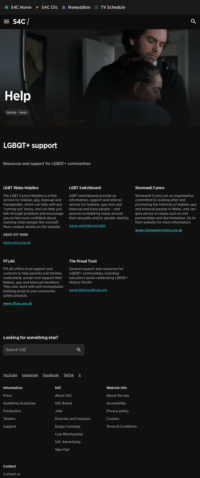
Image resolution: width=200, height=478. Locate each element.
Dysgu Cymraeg (67, 426)
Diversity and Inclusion (73, 419)
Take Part (62, 450)
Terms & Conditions (121, 426)
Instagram (30, 375)
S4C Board (63, 403)
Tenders (9, 419)
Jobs (58, 411)
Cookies (112, 419)
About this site (117, 396)
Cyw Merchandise (69, 434)
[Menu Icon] (6, 22)
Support (9, 426)
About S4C (63, 396)
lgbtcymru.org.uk (17, 243)
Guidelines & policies (19, 403)
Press (7, 396)
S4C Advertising (68, 442)
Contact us (11, 474)
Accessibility (116, 403)
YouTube (10, 375)
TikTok (69, 375)
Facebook (51, 375)
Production (12, 411)
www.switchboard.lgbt (87, 226)
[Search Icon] (193, 21)
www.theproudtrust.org (88, 290)
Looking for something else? (30, 337)
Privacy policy (117, 411)
